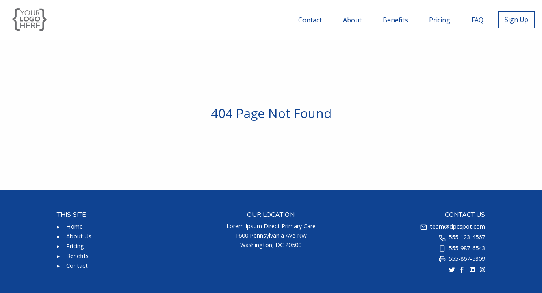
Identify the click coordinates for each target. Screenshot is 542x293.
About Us (78, 236)
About (352, 19)
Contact (310, 19)
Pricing (439, 19)
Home (74, 226)
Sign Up (516, 19)
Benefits (395, 19)
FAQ (477, 19)
